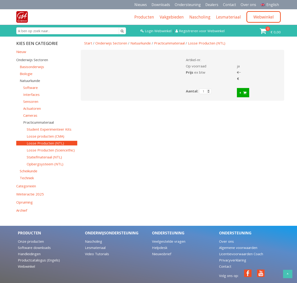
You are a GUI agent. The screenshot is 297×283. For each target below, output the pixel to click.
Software (30, 87)
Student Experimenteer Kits (49, 129)
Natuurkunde (30, 80)
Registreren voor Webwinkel (200, 30)
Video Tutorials (97, 254)
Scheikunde (28, 171)
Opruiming (24, 202)
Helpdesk (159, 247)
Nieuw (21, 51)
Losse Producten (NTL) (45, 143)
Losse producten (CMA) (45, 136)
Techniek (27, 178)
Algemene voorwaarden (238, 247)
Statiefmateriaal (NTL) (44, 157)
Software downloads (34, 247)
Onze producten (31, 241)
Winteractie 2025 (30, 194)
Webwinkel (26, 266)
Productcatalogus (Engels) (39, 260)
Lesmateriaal (95, 247)
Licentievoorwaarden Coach (241, 254)
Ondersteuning (188, 4)
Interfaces (31, 94)
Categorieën (26, 186)
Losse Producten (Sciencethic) (51, 150)
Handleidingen (29, 254)
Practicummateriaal (38, 122)
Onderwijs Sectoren (32, 59)
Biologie (26, 73)
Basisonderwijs (32, 66)
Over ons (248, 4)
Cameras (30, 115)
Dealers (211, 4)
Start (88, 43)
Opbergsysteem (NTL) (45, 164)
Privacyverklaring (232, 260)
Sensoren (30, 101)
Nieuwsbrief (161, 254)
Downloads (161, 4)
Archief (21, 210)
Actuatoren (32, 108)
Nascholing (93, 241)
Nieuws (140, 4)
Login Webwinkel (156, 30)
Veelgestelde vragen (168, 241)
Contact (229, 4)
